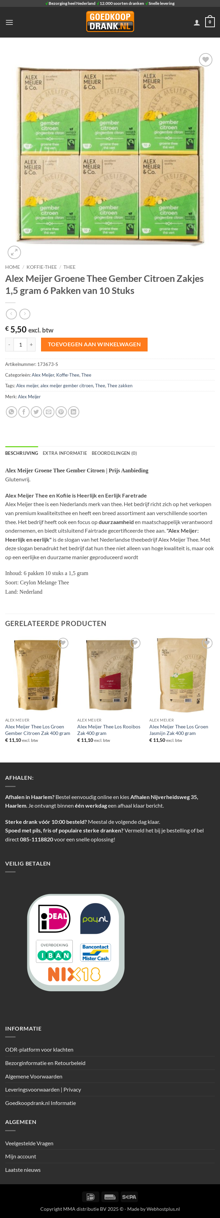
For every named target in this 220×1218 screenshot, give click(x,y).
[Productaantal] (20, 344)
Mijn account (20, 1156)
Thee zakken (119, 385)
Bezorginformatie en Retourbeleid (45, 1063)
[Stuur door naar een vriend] (48, 412)
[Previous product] (24, 314)
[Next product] (11, 314)
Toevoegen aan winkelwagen (94, 344)
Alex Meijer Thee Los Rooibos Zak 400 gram (108, 730)
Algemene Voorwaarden (33, 1076)
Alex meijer (27, 385)
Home (12, 267)
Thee (69, 267)
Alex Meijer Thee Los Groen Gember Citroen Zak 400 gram (37, 730)
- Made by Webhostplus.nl (152, 1209)
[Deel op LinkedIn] (73, 412)
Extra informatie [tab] (65, 453)
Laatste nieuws (23, 1169)
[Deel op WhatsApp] (11, 412)
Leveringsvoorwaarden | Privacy (43, 1089)
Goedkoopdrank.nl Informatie (40, 1102)
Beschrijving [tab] (21, 453)
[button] (9, 22)
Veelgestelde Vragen (29, 1143)
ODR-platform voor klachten (39, 1049)
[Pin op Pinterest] (61, 412)
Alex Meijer (43, 375)
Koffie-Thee (42, 267)
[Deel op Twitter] (36, 412)
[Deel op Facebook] (24, 412)
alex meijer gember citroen (66, 385)
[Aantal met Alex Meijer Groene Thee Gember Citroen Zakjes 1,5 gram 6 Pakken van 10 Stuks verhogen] (31, 344)
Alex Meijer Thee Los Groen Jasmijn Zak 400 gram (178, 730)
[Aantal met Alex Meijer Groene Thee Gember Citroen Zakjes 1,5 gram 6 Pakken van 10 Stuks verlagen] (9, 344)
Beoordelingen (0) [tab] (114, 453)
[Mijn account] (196, 22)
